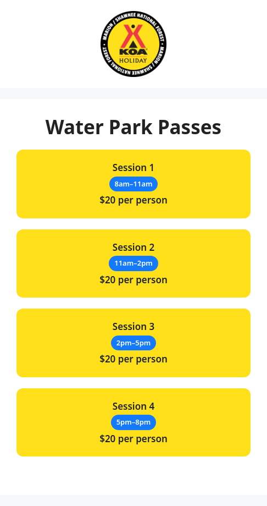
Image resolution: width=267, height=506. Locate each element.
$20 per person (133, 183)
